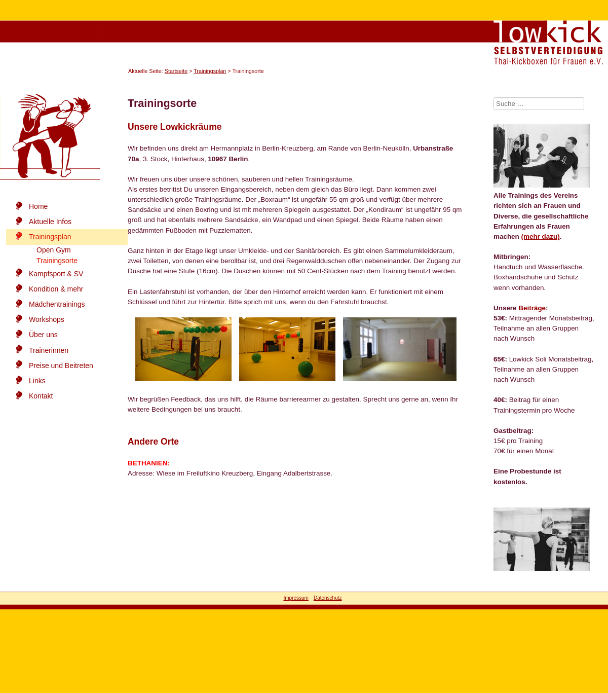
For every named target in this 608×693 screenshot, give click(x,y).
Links (37, 381)
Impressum (295, 598)
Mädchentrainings (57, 304)
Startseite (176, 71)
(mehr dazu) (540, 236)
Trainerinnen (48, 350)
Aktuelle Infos (50, 221)
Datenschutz (328, 598)
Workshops (46, 319)
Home (38, 206)
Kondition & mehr (56, 289)
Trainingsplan (210, 71)
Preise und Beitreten (61, 365)
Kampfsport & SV (56, 274)
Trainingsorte (57, 261)
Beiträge (532, 308)
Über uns (43, 335)
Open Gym (53, 250)
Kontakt (41, 396)
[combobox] (538, 103)
